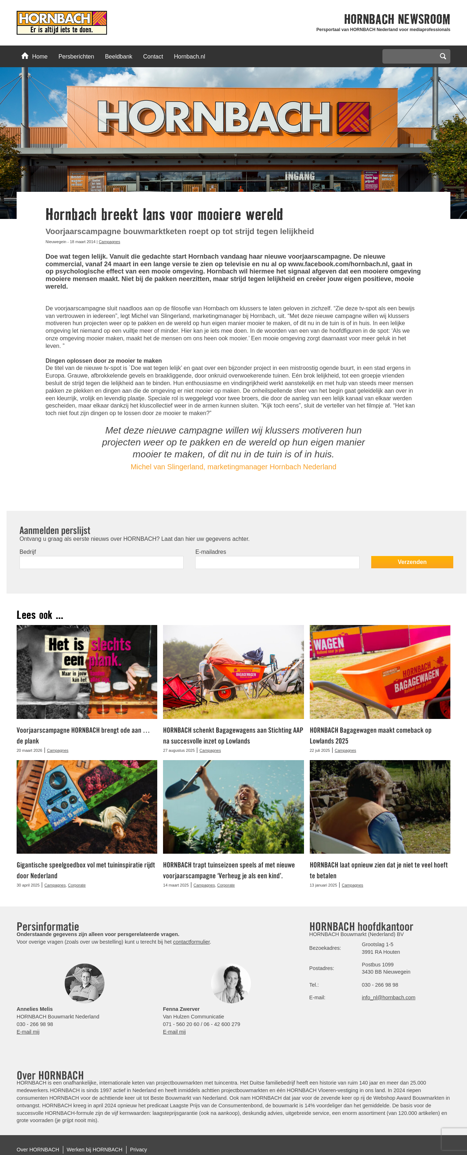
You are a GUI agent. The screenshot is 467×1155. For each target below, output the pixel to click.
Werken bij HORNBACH (95, 1149)
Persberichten (76, 56)
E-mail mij (28, 1032)
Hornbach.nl (189, 56)
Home (34, 56)
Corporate (77, 885)
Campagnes (109, 242)
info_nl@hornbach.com (388, 997)
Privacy (138, 1149)
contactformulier (191, 942)
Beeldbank (118, 56)
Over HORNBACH (38, 1149)
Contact (153, 56)
